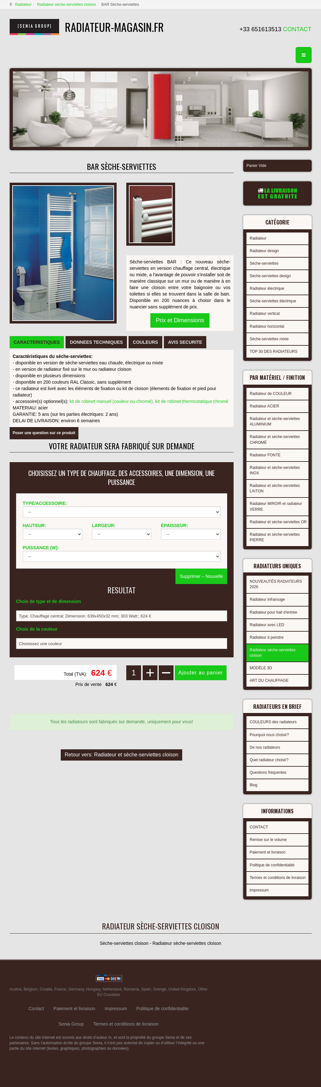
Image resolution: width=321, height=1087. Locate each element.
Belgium (31, 989)
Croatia (46, 989)
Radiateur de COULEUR (271, 393)
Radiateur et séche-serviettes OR (278, 522)
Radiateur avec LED (267, 625)
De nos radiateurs (265, 747)
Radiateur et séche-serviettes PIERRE (275, 537)
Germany (76, 989)
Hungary (93, 989)
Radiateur (23, 4)
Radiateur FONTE (265, 455)
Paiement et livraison (267, 852)
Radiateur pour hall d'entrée (273, 612)
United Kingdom (182, 989)
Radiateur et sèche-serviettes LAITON (275, 488)
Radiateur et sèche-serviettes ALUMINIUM (275, 421)
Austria (16, 989)
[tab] (37, 342)
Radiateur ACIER (264, 406)
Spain (146, 989)
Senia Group (71, 1024)
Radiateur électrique (267, 288)
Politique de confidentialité (272, 865)
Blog (253, 785)
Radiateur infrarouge (267, 599)
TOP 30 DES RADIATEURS (274, 351)
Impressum (259, 890)
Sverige (159, 989)
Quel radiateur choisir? (269, 760)
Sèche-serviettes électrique (273, 301)
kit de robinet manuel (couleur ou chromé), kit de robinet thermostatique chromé (148, 401)
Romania (131, 989)
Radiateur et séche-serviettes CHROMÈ (275, 439)
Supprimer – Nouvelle (201, 576)
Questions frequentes (268, 772)
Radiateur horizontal (267, 326)
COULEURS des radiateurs (273, 722)
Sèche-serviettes (264, 263)
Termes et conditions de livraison (278, 877)
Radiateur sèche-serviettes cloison (66, 4)
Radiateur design (264, 251)
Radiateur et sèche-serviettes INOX (275, 470)
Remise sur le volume (268, 839)
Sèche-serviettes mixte (269, 339)
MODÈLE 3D (261, 668)
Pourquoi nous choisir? (269, 735)
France (60, 989)
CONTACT (259, 827)
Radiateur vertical (265, 313)
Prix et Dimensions (180, 320)
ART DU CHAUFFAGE (269, 680)
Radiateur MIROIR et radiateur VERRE (276, 506)
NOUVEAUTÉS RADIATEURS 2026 (276, 584)
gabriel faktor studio (286, 979)
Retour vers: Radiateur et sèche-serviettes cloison (121, 754)
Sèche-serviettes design (270, 276)
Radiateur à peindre (266, 637)
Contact (36, 1008)
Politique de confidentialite (162, 1008)
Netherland (112, 989)
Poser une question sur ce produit (44, 433)
